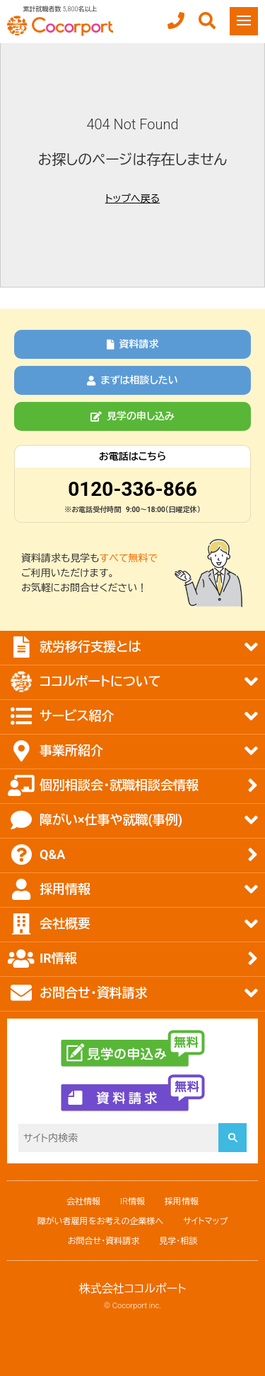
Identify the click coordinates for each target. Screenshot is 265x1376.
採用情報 (182, 1201)
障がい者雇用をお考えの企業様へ (100, 1221)
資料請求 (133, 344)
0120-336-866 (132, 489)
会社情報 (83, 1201)
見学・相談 (178, 1241)
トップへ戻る (132, 198)
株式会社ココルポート (133, 1288)
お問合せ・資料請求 (103, 1241)
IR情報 (132, 1201)
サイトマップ (205, 1221)
